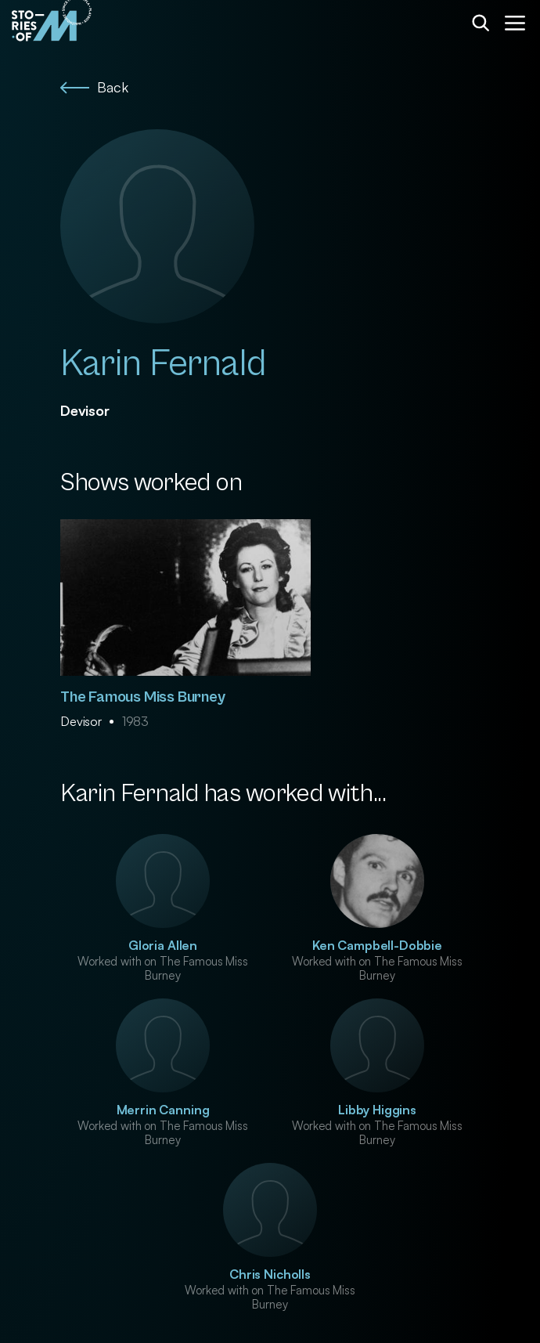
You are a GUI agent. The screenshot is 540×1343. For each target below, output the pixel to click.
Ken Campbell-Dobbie (377, 945)
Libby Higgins (377, 1109)
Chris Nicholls (270, 1274)
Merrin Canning (163, 1109)
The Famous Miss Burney (142, 697)
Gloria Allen (162, 945)
